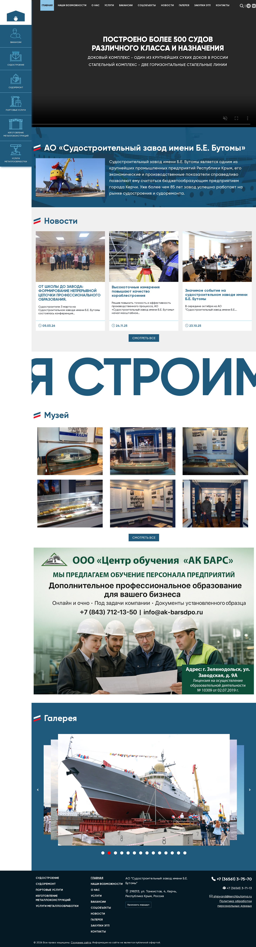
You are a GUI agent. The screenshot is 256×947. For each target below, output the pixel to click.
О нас (95, 5)
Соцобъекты (147, 5)
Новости (167, 5)
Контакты (222, 5)
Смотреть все (143, 338)
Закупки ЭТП (202, 5)
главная (47, 5)
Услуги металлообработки (16, 154)
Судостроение (15, 58)
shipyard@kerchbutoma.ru (230, 896)
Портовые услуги (16, 103)
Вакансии (15, 35)
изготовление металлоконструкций (53, 898)
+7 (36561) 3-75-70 (231, 878)
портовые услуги (49, 889)
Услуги (109, 5)
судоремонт (46, 884)
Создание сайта (81, 942)
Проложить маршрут (138, 905)
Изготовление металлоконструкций (16, 128)
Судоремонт (16, 81)
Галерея (184, 5)
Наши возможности (72, 5)
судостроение (47, 878)
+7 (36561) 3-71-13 (237, 888)
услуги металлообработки (57, 906)
